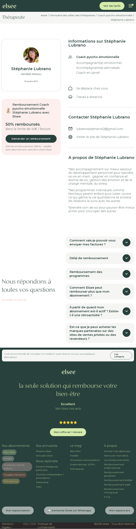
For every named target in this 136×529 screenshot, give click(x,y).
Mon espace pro (119, 510)
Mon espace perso (18, 510)
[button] (130, 6)
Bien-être (9, 452)
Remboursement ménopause (114, 491)
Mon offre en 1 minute (68, 432)
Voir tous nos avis (68, 408)
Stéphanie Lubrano (122, 19)
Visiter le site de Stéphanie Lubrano (102, 137)
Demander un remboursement (31, 138)
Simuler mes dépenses (117, 451)
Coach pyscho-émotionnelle (115, 15)
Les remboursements (116, 460)
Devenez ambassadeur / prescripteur (50, 476)
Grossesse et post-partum (85, 460)
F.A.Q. (107, 496)
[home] (9, 5)
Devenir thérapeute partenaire (47, 468)
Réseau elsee (43, 451)
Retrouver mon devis (116, 455)
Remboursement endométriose (114, 466)
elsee (44, 15)
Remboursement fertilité (118, 480)
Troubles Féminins (14, 474)
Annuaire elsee (44, 455)
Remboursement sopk (117, 484)
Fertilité (8, 458)
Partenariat (42, 482)
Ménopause (11, 481)
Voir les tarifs (112, 5)
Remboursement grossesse (114, 474)
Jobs (39, 486)
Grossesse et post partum (14, 466)
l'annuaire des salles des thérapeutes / (73, 15)
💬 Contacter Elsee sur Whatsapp (69, 510)
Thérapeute (13, 17)
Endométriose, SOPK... (83, 464)
